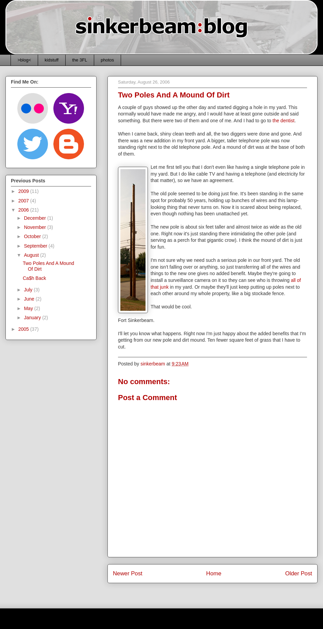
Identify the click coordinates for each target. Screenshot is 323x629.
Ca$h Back (34, 278)
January (33, 317)
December (35, 218)
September (36, 246)
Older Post (298, 573)
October (33, 236)
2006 (24, 210)
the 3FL (79, 59)
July (29, 289)
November (35, 227)
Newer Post (127, 573)
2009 (24, 191)
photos (107, 59)
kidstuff (51, 59)
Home (213, 573)
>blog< (24, 59)
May (29, 308)
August (32, 255)
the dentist (284, 120)
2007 (24, 200)
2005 (24, 329)
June (29, 299)
